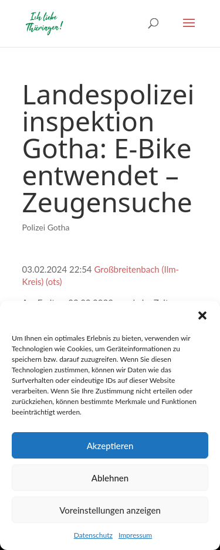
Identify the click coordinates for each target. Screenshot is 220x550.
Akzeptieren (110, 445)
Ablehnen (110, 478)
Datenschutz (93, 535)
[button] (202, 315)
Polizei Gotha (46, 227)
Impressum (135, 535)
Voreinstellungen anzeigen (110, 510)
